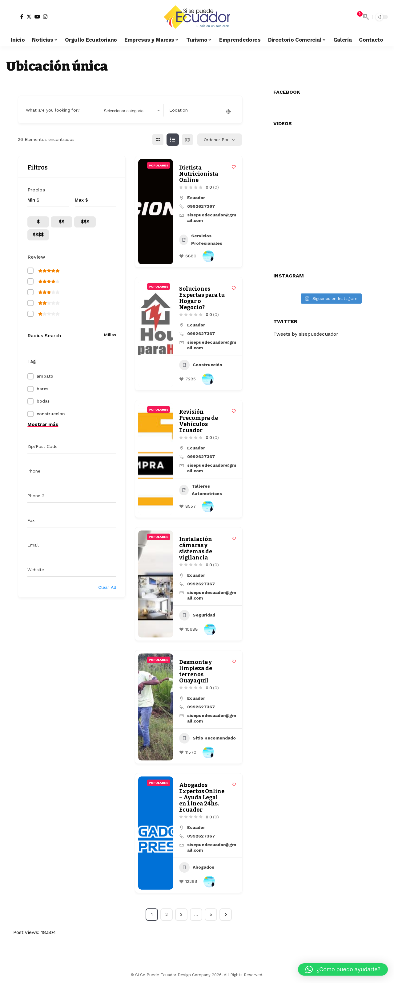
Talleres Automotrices (200, 490)
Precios (36, 190)
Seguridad (197, 615)
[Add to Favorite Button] (233, 167)
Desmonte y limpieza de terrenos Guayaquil (195, 671)
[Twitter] (29, 16)
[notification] (357, 17)
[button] (343, 969)
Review (36, 257)
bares (42, 388)
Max (79, 200)
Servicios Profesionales (200, 239)
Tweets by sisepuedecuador (306, 331)
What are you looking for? (53, 110)
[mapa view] (187, 139)
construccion (51, 413)
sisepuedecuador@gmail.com (211, 217)
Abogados (196, 867)
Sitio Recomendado (207, 738)
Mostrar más (42, 424)
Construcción (200, 365)
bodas (43, 401)
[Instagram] (45, 16)
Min (31, 200)
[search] (366, 17)
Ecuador (196, 197)
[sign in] (12, 17)
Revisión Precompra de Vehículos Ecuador (198, 421)
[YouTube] (37, 16)
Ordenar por (216, 139)
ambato (45, 376)
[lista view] (173, 139)
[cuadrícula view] (158, 139)
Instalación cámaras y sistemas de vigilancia (195, 548)
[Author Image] (208, 256)
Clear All (107, 587)
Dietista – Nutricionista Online (198, 173)
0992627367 (201, 206)
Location (178, 110)
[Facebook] (22, 16)
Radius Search (44, 335)
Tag (31, 361)
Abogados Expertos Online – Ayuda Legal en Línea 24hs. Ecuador (201, 797)
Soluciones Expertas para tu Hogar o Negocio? (202, 298)
